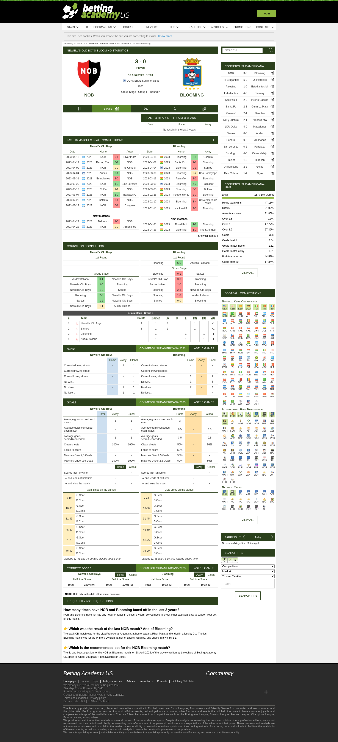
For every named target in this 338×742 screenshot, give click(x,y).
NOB (89, 95)
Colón (103, 189)
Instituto (103, 200)
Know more (165, 36)
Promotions (242, 27)
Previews (151, 27)
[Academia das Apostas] (217, 692)
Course (128, 27)
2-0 (194, 194)
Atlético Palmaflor (200, 262)
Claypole (130, 205)
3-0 (116, 178)
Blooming (192, 95)
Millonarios (260, 140)
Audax (103, 173)
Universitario (231, 166)
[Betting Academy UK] (258, 692)
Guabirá (208, 157)
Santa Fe (231, 106)
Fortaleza (259, 146)
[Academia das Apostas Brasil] (226, 692)
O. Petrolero (260, 79)
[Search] (270, 50)
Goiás (259, 166)
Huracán (259, 160)
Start (73, 27)
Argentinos (130, 226)
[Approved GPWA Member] (89, 738)
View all (247, 272)
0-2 (245, 140)
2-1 (194, 162)
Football (152, 708)
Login (266, 13)
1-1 (116, 189)
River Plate (130, 157)
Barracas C (129, 194)
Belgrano (103, 221)
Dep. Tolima (231, 173)
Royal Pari (181, 224)
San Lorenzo (129, 183)
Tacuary (259, 93)
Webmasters (102, 691)
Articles (219, 27)
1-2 (194, 224)
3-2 (194, 178)
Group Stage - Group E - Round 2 (140, 91)
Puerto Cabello (259, 99)
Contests (265, 27)
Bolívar (208, 189)
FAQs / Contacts (113, 694)
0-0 (116, 167)
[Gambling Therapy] (103, 738)
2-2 (194, 173)
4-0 (245, 93)
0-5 (194, 189)
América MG (260, 119)
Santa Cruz (181, 162)
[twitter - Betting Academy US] (209, 683)
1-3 (194, 229)
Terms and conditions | (76, 698)
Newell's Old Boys (122, 279)
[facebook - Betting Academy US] (226, 683)
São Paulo (231, 99)
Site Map (68, 688)
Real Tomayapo (208, 173)
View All (247, 519)
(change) (254, 543)
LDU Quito (231, 126)
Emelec (231, 160)
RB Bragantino (230, 79)
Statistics (197, 27)
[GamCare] (98, 738)
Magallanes (259, 126)
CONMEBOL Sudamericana (140, 80)
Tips (174, 27)
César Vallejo (259, 153)
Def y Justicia (231, 119)
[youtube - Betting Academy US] (217, 683)
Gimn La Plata (260, 106)
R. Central (130, 167)
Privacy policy (98, 698)
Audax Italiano (80, 279)
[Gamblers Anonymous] (109, 738)
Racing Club (103, 162)
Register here (111, 685)
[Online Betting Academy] (234, 692)
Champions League (262, 714)
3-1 (116, 200)
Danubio (260, 113)
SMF (100, 688)
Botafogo (231, 153)
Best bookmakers (101, 27)
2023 (141, 86)
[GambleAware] (73, 738)
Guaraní (231, 113)
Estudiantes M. (259, 86)
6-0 (194, 183)
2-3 (101, 295)
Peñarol (231, 140)
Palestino (231, 86)
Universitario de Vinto (208, 202)
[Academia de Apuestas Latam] (250, 692)
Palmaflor (181, 178)
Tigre (260, 173)
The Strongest (208, 229)
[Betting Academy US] (209, 692)
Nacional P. (181, 208)
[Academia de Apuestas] (242, 692)
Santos (208, 167)
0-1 (116, 157)
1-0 (116, 183)
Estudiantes (103, 178)
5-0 (245, 79)
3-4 (194, 201)
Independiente (181, 194)
